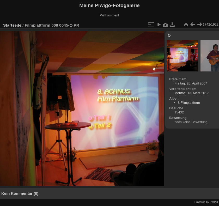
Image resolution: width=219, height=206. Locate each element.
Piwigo (214, 201)
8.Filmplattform (189, 103)
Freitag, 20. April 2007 (190, 83)
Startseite (12, 25)
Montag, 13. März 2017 (191, 93)
